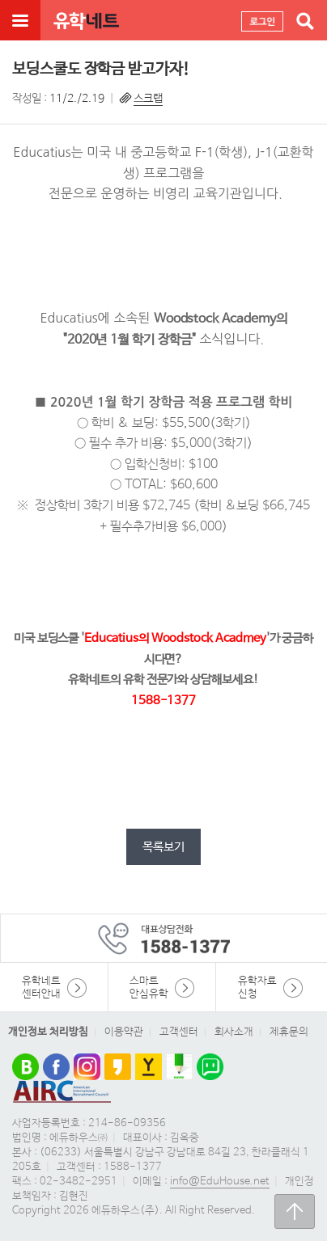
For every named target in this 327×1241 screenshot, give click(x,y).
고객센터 (178, 1032)
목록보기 (163, 847)
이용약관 (123, 1032)
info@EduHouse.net (220, 1182)
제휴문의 (289, 1032)
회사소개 (233, 1032)
